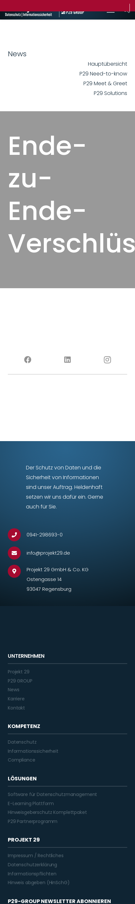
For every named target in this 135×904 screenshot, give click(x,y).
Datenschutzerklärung (32, 864)
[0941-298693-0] (17, 534)
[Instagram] (107, 360)
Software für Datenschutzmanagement (52, 794)
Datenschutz (22, 742)
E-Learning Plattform (31, 803)
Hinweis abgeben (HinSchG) (39, 882)
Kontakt (16, 708)
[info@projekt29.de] (17, 553)
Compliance (21, 760)
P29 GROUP (20, 681)
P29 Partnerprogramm (32, 821)
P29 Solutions (110, 93)
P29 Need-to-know (103, 73)
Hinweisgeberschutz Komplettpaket (47, 812)
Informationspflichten (32, 873)
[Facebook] (28, 360)
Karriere (16, 698)
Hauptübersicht (107, 64)
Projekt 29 (19, 671)
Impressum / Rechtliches (36, 855)
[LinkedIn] (68, 360)
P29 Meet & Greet (105, 83)
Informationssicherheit (33, 751)
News (13, 689)
